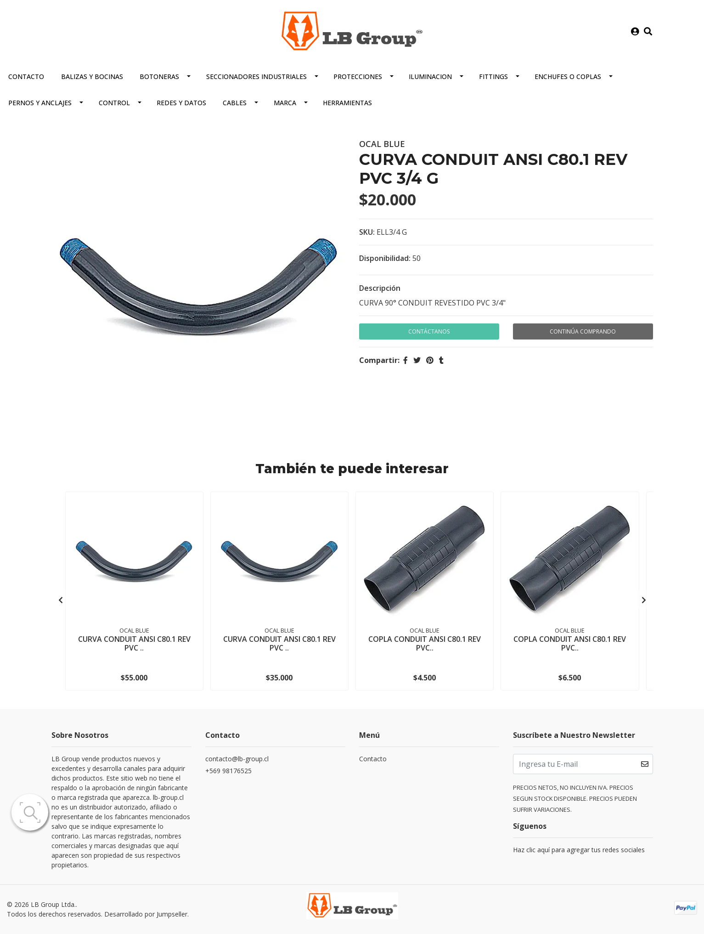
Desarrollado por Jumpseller (145, 914)
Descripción (379, 288)
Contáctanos (429, 331)
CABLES (235, 102)
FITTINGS (493, 76)
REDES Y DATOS (181, 102)
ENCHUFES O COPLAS (568, 76)
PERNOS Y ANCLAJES (40, 102)
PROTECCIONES (357, 76)
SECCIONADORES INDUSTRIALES (256, 76)
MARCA (285, 102)
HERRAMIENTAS (347, 102)
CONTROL (114, 102)
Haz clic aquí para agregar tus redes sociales (579, 849)
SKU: (367, 231)
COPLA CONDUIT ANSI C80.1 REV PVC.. (424, 642)
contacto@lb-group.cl (237, 758)
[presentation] (60, 599)
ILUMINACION (430, 76)
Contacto (26, 76)
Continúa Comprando (583, 331)
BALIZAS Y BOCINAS (92, 76)
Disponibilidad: (385, 258)
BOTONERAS (159, 76)
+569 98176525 (228, 770)
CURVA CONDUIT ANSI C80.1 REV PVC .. (134, 642)
